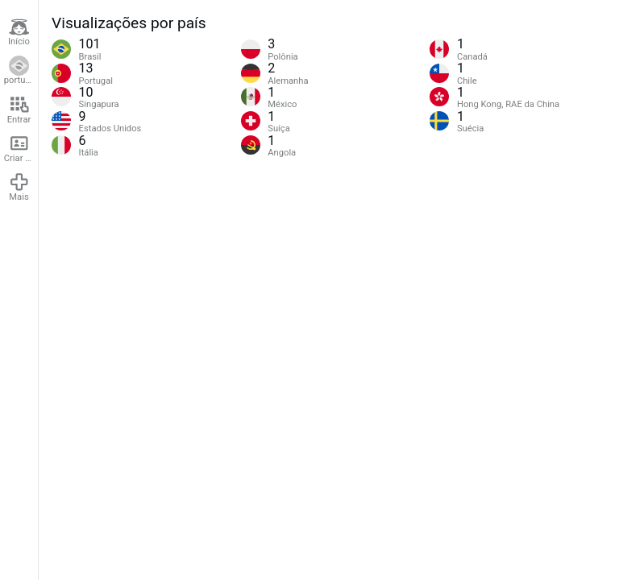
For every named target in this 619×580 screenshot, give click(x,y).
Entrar (19, 109)
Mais (19, 187)
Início (19, 32)
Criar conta (21, 148)
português (21, 71)
